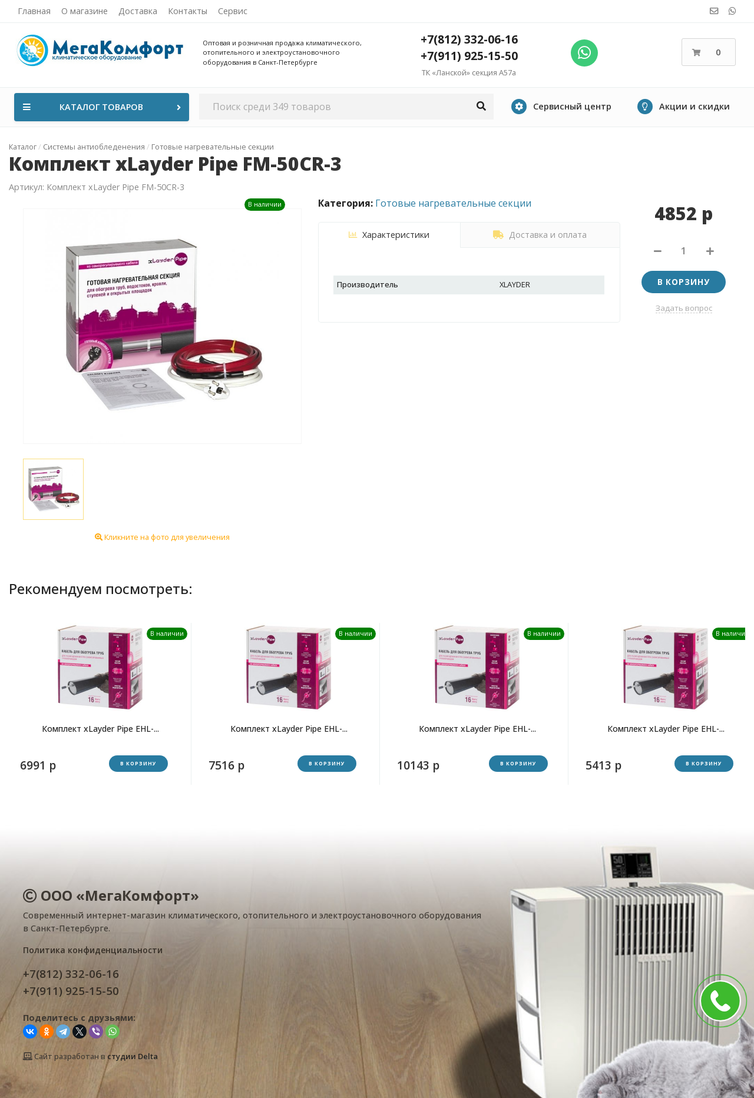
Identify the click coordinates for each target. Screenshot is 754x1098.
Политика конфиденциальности (93, 950)
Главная (34, 10)
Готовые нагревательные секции (453, 203)
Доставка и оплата (540, 234)
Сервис (232, 10)
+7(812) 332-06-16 (469, 39)
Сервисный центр (561, 106)
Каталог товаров (103, 106)
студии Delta (132, 1056)
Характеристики (389, 234)
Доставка (137, 10)
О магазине (84, 10)
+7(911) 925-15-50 (469, 56)
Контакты (187, 10)
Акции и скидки (683, 106)
